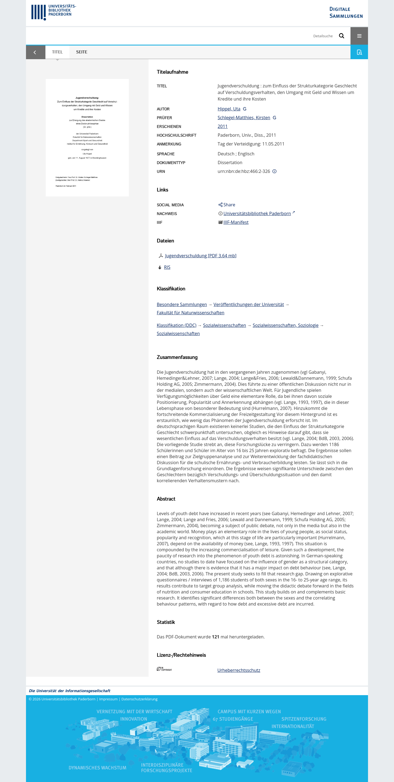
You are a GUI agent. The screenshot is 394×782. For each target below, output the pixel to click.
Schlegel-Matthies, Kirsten (244, 118)
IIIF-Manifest (236, 222)
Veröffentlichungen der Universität (249, 304)
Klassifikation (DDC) (176, 325)
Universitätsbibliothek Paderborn (68, 699)
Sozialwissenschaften (224, 325)
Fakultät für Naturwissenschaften (190, 313)
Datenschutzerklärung (139, 699)
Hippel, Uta (229, 109)
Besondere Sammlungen (182, 304)
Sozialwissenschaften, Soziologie (285, 325)
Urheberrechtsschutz (238, 670)
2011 (223, 126)
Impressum (108, 699)
